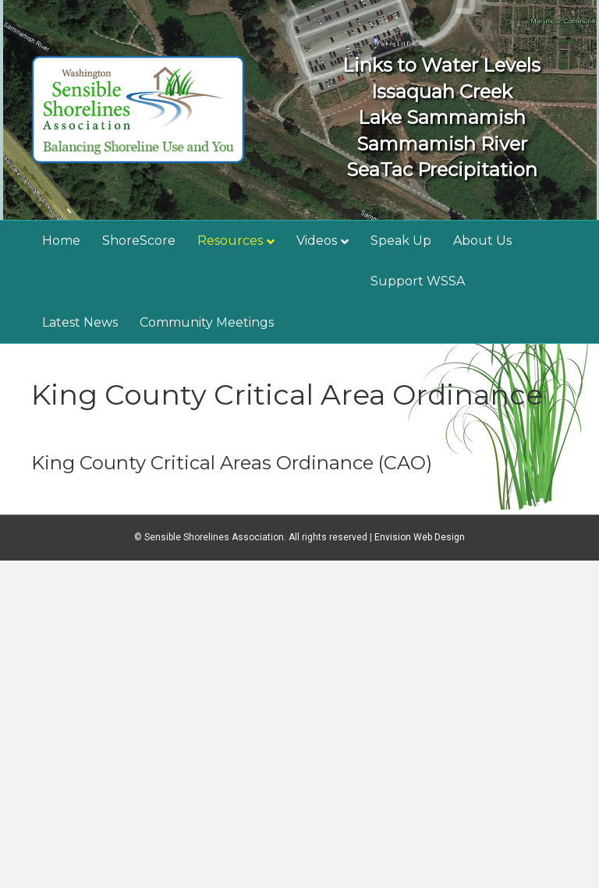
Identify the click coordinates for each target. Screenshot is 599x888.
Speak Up (400, 240)
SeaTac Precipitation (441, 169)
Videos (316, 240)
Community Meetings (207, 322)
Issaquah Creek (441, 91)
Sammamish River (441, 144)
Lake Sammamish (442, 117)
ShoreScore (138, 240)
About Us (482, 240)
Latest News (80, 322)
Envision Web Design (419, 537)
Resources (230, 240)
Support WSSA (417, 281)
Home (61, 240)
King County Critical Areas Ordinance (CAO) (231, 462)
